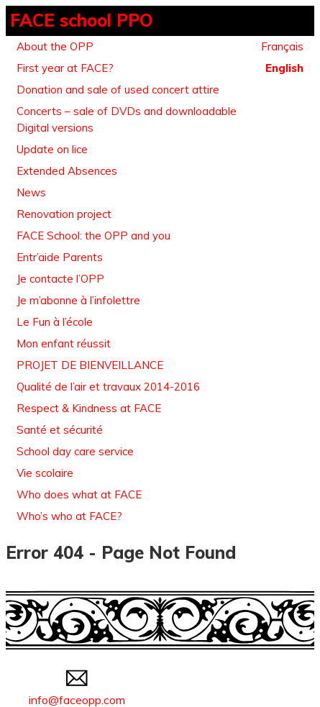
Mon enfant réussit (64, 343)
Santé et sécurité (60, 430)
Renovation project (64, 214)
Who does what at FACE (79, 494)
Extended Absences (67, 171)
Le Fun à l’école (55, 322)
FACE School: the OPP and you (93, 235)
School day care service (75, 451)
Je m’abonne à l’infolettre (78, 300)
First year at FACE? (65, 68)
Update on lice (52, 149)
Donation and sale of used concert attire (118, 89)
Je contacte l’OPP (60, 279)
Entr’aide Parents (60, 257)
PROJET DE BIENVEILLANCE (90, 365)
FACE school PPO (81, 20)
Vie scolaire (45, 473)
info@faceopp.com (77, 692)
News (31, 192)
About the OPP (55, 46)
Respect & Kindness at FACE (89, 408)
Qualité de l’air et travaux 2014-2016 (108, 386)
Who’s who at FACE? (69, 516)
